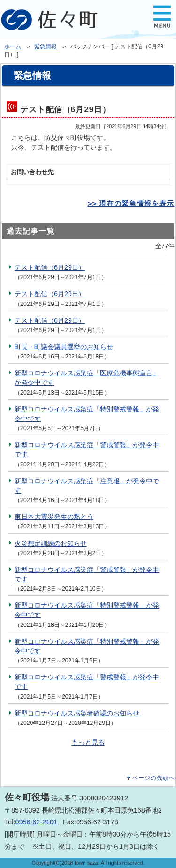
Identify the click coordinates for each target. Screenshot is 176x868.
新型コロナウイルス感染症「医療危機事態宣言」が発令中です (87, 377)
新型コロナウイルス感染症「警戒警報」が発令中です (87, 449)
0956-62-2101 (36, 822)
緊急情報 (45, 46)
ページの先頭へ (153, 778)
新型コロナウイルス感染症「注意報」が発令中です (87, 485)
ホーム (12, 46)
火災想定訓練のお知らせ (51, 543)
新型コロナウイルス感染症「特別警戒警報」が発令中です (87, 413)
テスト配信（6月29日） (50, 267)
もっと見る (88, 742)
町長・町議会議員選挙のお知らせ (64, 346)
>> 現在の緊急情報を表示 (130, 203)
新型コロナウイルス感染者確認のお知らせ (77, 713)
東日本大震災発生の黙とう (54, 516)
